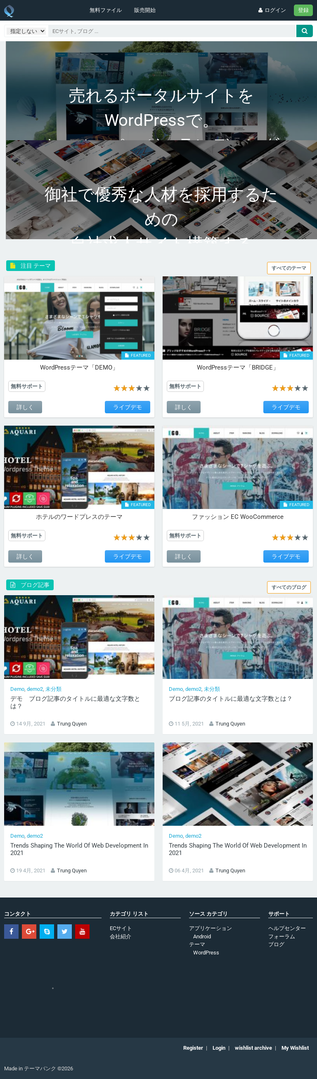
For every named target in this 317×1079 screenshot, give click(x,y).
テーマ (197, 944)
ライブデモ (127, 407)
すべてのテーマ (289, 268)
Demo (17, 689)
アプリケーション (210, 928)
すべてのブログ (289, 587)
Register (193, 1048)
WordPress (206, 952)
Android (202, 936)
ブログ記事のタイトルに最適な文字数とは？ (231, 698)
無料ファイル (106, 10)
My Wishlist (295, 1048)
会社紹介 (120, 936)
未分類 (53, 689)
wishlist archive (253, 1048)
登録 (303, 10)
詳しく (25, 407)
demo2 (35, 689)
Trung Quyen (72, 724)
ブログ (276, 944)
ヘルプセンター (287, 928)
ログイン (272, 10)
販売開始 (145, 10)
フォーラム (281, 936)
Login (219, 1048)
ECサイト (121, 928)
